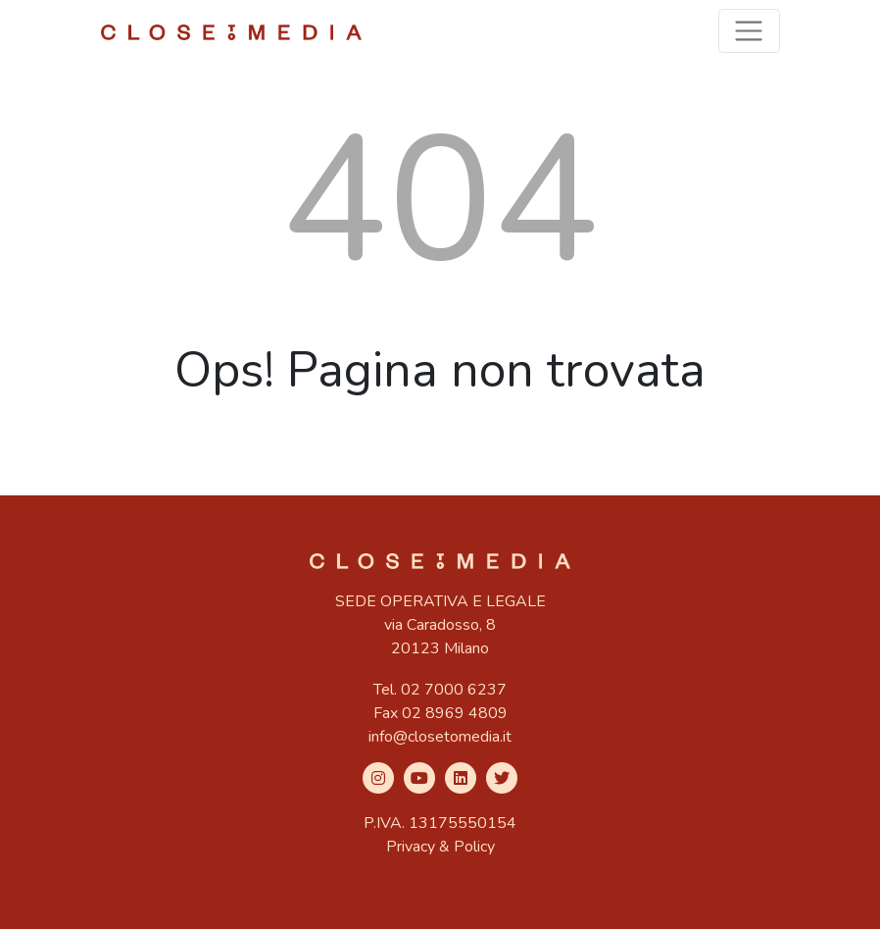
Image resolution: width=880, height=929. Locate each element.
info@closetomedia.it (440, 737)
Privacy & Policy (440, 846)
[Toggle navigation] (749, 31)
